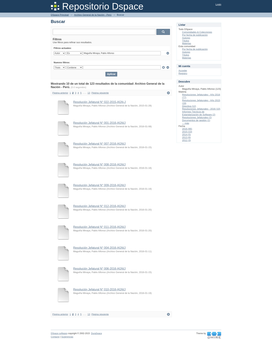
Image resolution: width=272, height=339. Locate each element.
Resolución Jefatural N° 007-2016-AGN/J (99, 143)
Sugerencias (67, 337)
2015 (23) (187, 131)
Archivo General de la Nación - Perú (92, 14)
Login (218, 4)
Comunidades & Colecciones (197, 32)
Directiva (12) (189, 106)
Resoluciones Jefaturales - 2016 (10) (201, 108)
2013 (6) (186, 137)
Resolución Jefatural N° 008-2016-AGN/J (99, 164)
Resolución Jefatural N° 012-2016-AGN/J (99, 206)
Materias (186, 43)
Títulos (185, 40)
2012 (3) (186, 140)
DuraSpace (96, 333)
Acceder (183, 70)
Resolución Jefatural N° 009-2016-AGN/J (99, 185)
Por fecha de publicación (195, 35)
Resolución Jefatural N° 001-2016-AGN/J (99, 122)
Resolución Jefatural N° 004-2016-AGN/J (99, 247)
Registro (183, 73)
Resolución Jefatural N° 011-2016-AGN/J (99, 226)
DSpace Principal (60, 14)
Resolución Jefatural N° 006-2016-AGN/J (99, 268)
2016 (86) (187, 128)
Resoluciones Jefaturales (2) (197, 117)
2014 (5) (186, 134)
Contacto (55, 337)
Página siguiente (100, 92)
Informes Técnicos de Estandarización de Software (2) (198, 113)
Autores (186, 37)
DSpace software (59, 333)
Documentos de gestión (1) (196, 120)
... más (185, 123)
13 (89, 92)
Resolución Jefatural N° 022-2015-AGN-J (99, 102)
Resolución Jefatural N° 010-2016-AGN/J (99, 289)
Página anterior (60, 92)
